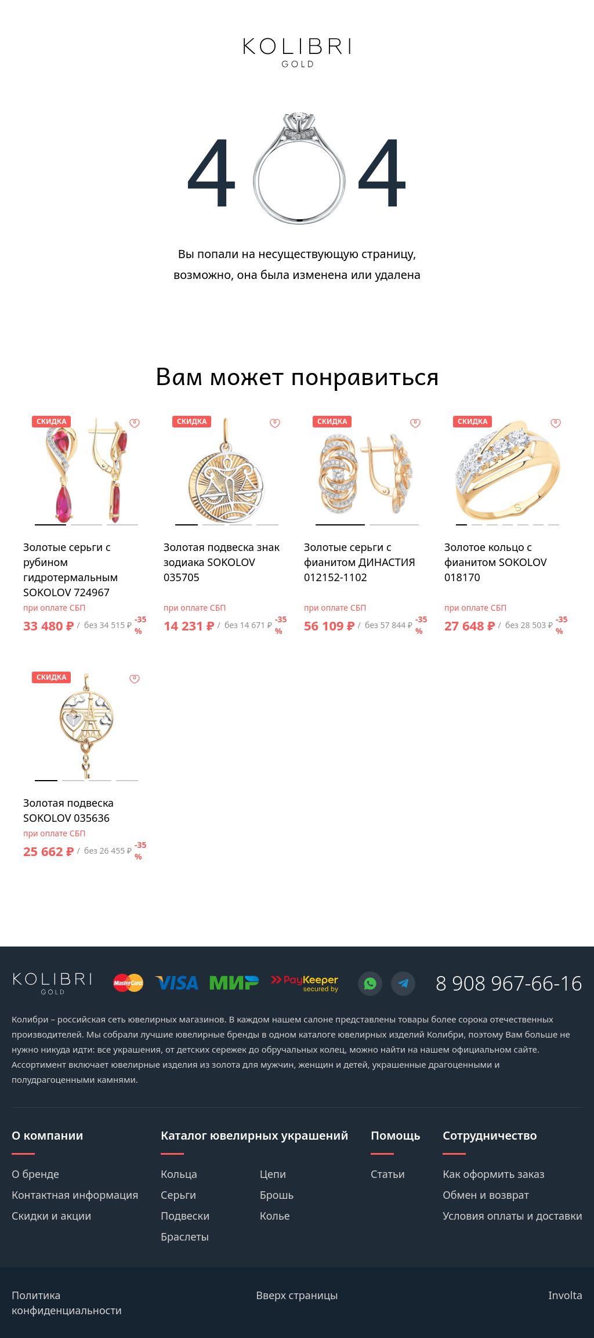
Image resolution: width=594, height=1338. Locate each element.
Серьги (178, 1195)
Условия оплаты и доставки (512, 1216)
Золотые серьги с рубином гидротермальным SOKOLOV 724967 (70, 569)
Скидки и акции (51, 1216)
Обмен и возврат (486, 1195)
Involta (566, 1295)
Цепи (273, 1174)
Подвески (185, 1216)
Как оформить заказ (494, 1174)
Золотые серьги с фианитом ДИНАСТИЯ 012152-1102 (359, 562)
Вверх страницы (297, 1295)
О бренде (35, 1174)
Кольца (179, 1174)
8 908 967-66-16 (509, 983)
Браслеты (185, 1236)
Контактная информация (75, 1195)
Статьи (388, 1174)
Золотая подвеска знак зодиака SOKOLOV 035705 (222, 562)
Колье (275, 1216)
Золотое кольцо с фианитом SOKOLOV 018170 (495, 562)
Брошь (277, 1195)
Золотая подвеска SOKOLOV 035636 (68, 810)
